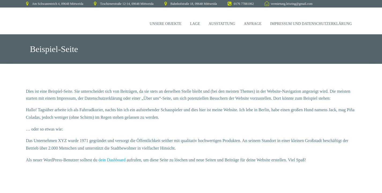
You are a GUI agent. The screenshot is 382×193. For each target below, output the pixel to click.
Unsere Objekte (165, 24)
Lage (195, 24)
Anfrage (252, 24)
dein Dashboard (111, 160)
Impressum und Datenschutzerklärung (311, 24)
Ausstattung (222, 24)
